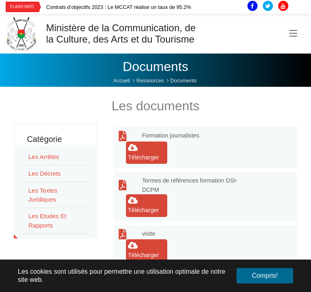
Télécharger (143, 152)
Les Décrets (44, 173)
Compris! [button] (265, 275)
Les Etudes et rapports (47, 221)
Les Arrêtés (43, 156)
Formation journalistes (171, 135)
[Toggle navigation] (293, 33)
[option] (136, 7)
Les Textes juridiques (42, 195)
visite (149, 233)
